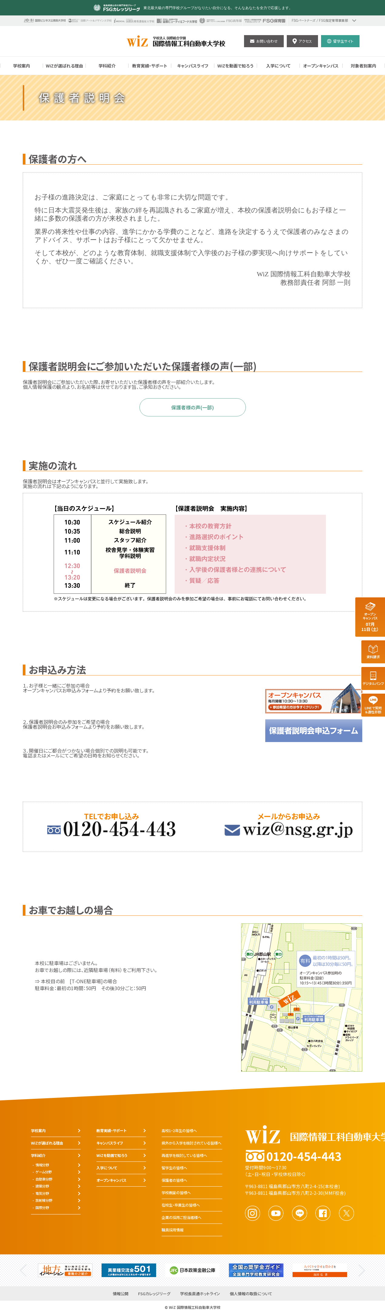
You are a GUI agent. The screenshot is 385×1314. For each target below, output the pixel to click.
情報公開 (121, 1294)
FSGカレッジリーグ (154, 1294)
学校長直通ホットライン (200, 1294)
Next (361, 1270)
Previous (23, 1270)
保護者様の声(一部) (192, 407)
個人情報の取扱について (251, 1294)
